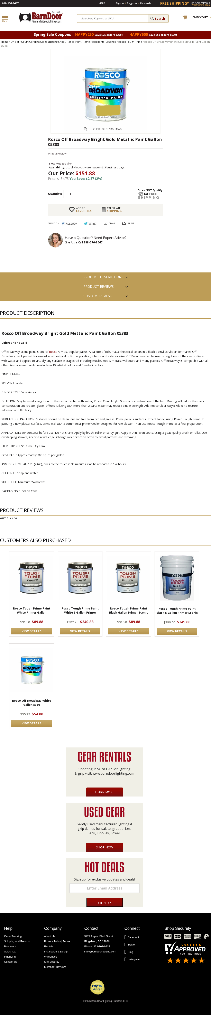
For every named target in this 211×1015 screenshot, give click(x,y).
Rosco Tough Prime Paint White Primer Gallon (31, 610)
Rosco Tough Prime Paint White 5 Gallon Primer (80, 610)
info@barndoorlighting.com (100, 951)
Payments (10, 946)
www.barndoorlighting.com (113, 773)
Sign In (120, 3)
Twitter (130, 944)
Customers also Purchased (97, 297)
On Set (15, 42)
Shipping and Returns (17, 941)
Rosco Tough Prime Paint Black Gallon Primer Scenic (128, 610)
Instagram (132, 959)
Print (131, 223)
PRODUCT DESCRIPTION (102, 277)
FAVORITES (84, 209)
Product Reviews (98, 286)
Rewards (145, 3)
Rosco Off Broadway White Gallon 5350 (31, 703)
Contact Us (10, 961)
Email (112, 223)
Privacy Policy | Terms (57, 941)
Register (132, 3)
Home (4, 42)
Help (102, 3)
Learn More (104, 792)
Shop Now (104, 847)
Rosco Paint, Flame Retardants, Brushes (91, 42)
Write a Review (57, 153)
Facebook (131, 937)
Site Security (51, 961)
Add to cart (110, 194)
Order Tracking (13, 936)
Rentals (48, 946)
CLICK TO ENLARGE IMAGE (108, 129)
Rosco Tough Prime (130, 42)
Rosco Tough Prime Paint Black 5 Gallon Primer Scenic (177, 611)
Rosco (53, 352)
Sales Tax (10, 951)
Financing (10, 956)
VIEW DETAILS (32, 631)
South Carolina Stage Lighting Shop (43, 42)
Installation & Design (56, 951)
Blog (128, 952)
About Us (49, 936)
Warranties (50, 956)
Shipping (114, 209)
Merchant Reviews (55, 966)
